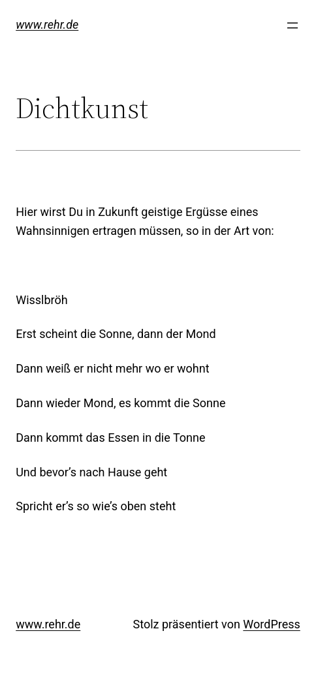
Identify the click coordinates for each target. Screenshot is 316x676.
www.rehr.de (47, 24)
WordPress (271, 624)
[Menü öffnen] (292, 25)
